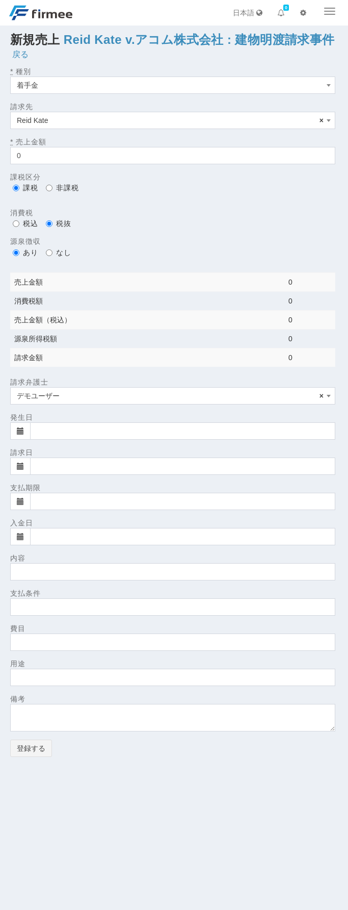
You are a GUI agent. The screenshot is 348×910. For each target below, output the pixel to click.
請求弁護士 (29, 382)
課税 (25, 188)
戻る (20, 54)
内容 (17, 558)
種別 (20, 71)
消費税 (21, 213)
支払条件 (25, 593)
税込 (25, 223)
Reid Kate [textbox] (170, 120)
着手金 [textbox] (27, 85)
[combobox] (172, 85)
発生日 (21, 417)
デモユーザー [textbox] (170, 396)
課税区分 (25, 177)
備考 (17, 699)
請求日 (21, 452)
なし (58, 252)
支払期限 (25, 488)
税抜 (58, 223)
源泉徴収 (25, 241)
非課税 (62, 188)
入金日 (21, 523)
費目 (17, 628)
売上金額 (28, 142)
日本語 (247, 13)
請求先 (21, 107)
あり (25, 252)
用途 (17, 664)
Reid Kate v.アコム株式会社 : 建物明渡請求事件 (199, 39)
